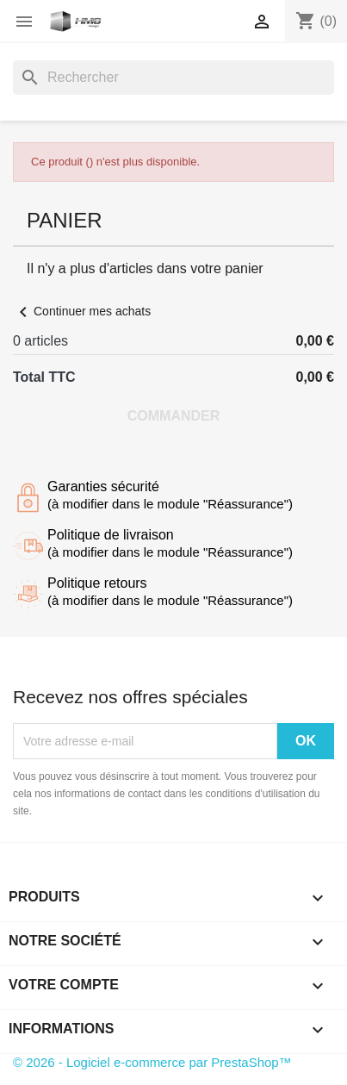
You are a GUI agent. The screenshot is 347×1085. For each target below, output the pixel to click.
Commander (173, 415)
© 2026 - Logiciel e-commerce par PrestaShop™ (152, 1062)
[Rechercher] (173, 77)
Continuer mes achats (82, 311)
